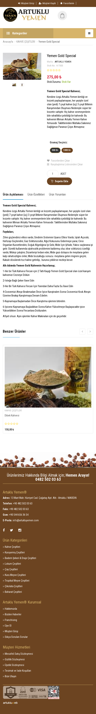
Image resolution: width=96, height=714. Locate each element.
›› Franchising (10, 619)
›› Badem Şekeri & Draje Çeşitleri (19, 558)
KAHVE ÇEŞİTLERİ (25, 41)
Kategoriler (17, 33)
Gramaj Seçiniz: (59, 142)
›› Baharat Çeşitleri (12, 591)
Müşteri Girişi (26, 3)
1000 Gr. (67, 150)
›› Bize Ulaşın (9, 676)
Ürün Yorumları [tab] (57, 194)
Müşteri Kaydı (47, 3)
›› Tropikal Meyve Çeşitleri (16, 580)
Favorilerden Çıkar (58, 160)
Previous (5, 75)
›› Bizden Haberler (12, 614)
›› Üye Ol (7, 625)
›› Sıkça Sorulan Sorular (15, 636)
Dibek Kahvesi (12, 415)
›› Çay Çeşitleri (10, 569)
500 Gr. (55, 150)
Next (38, 75)
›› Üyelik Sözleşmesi (13, 665)
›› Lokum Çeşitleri (12, 563)
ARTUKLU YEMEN (63, 61)
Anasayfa (8, 41)
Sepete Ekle (59, 181)
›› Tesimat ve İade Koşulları (17, 670)
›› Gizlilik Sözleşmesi (14, 659)
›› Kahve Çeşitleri (11, 546)
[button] (75, 13)
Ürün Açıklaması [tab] (13, 194)
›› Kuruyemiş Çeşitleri (14, 552)
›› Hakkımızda (10, 608)
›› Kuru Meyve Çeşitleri (14, 574)
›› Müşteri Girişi (10, 631)
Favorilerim (67, 3)
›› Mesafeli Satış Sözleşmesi (18, 653)
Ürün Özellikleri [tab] (36, 194)
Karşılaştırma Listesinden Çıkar (65, 164)
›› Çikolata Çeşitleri (12, 586)
